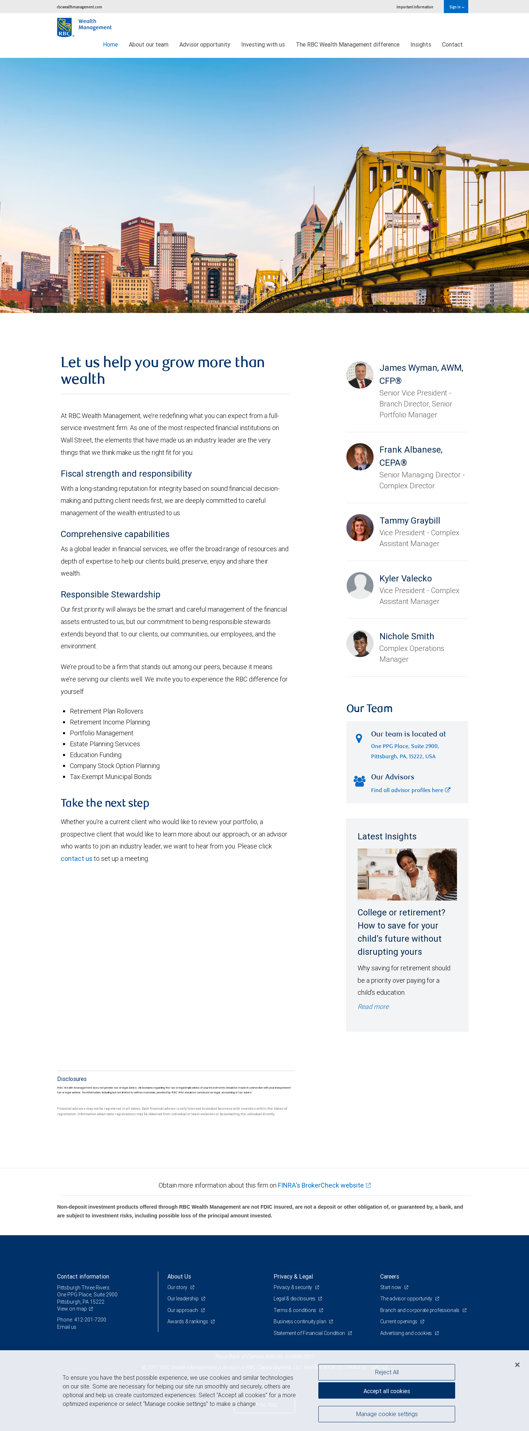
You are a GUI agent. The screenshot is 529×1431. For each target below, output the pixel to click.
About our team (148, 44)
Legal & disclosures (295, 1298)
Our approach (183, 1310)
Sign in (456, 6)
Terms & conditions (295, 1310)
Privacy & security (293, 1287)
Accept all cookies (386, 1391)
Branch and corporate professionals (420, 1310)
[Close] (517, 1365)
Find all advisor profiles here (410, 791)
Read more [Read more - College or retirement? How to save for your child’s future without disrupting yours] (373, 1006)
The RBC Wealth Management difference (347, 44)
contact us (76, 858)
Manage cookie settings (387, 1414)
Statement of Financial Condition (310, 1333)
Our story (177, 1287)
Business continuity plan (300, 1321)
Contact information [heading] (83, 1276)
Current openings (399, 1321)
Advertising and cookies (406, 1333)
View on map (72, 1308)
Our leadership (183, 1298)
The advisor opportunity (406, 1298)
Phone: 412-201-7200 (81, 1319)
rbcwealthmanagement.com (79, 6)
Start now (391, 1287)
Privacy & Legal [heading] (293, 1276)
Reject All (387, 1372)
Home (110, 44)
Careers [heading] (389, 1276)
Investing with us (263, 44)
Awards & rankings (188, 1321)
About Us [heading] (179, 1276)
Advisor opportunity (204, 44)
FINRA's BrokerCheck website (321, 1185)
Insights (420, 44)
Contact (452, 44)
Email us (66, 1327)
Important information (415, 6)
